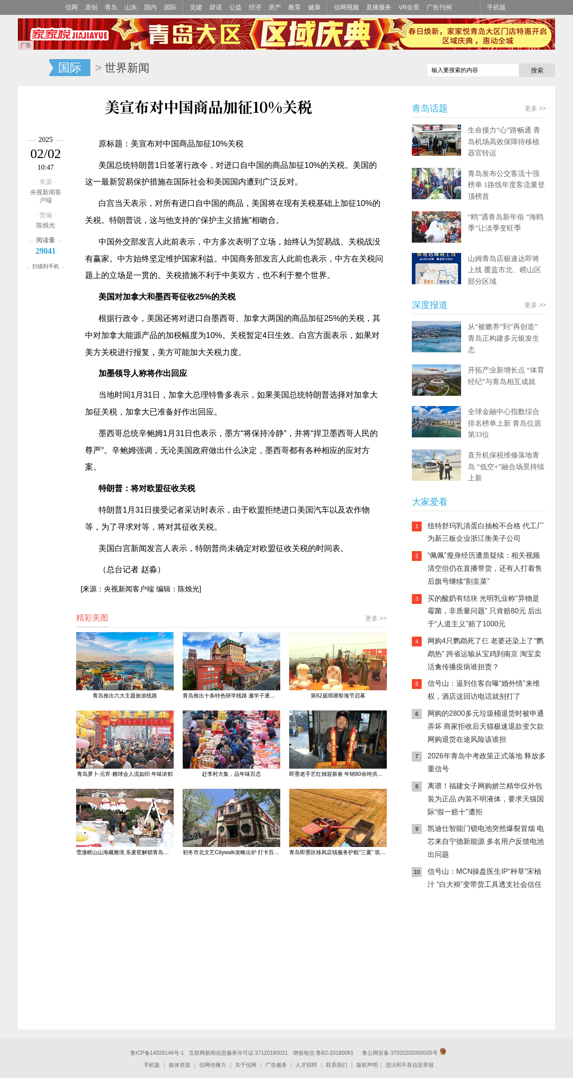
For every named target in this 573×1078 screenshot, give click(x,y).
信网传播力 (212, 1065)
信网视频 (346, 7)
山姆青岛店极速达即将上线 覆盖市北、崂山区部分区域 (504, 270)
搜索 (537, 70)
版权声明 (367, 1065)
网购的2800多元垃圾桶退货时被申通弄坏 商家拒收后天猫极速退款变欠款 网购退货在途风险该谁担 (486, 726)
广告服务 (276, 1065)
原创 (91, 7)
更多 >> (376, 618)
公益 (235, 7)
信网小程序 (492, 953)
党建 (196, 7)
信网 (71, 7)
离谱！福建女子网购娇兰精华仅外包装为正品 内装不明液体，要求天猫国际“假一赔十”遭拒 (486, 799)
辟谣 (216, 7)
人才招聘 (306, 1065)
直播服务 (378, 7)
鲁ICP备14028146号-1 (157, 1053)
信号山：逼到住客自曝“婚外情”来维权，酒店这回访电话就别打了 (484, 690)
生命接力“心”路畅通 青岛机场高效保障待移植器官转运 (504, 141)
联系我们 (336, 1065)
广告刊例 (439, 7)
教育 (294, 7)
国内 (150, 7)
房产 (275, 7)
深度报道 (430, 305)
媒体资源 (179, 1065)
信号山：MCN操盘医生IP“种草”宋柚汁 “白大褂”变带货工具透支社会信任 (485, 878)
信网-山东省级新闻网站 (33, 68)
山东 (130, 7)
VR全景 (408, 7)
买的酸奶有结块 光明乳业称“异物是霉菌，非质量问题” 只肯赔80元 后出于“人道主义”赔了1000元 (485, 611)
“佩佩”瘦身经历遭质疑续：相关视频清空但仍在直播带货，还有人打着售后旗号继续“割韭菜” (485, 568)
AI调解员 (492, 989)
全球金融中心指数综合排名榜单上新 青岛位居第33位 (504, 423)
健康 (314, 7)
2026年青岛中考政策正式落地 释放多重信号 (487, 762)
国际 (170, 7)
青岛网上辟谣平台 (439, 989)
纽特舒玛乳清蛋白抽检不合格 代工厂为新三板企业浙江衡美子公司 (486, 532)
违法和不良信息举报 (409, 1065)
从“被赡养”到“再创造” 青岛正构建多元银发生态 (503, 338)
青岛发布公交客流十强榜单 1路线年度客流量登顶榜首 (506, 185)
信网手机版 (439, 953)
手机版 (496, 7)
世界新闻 (127, 67)
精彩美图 (92, 617)
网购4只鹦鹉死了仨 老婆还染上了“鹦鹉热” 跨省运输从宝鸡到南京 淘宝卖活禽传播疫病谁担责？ (485, 654)
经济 (255, 7)
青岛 (111, 7)
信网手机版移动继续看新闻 (373, 68)
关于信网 (246, 1065)
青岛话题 (430, 108)
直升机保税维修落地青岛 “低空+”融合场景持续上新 (506, 466)
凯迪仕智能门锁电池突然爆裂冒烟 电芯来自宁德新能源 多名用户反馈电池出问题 (486, 841)
